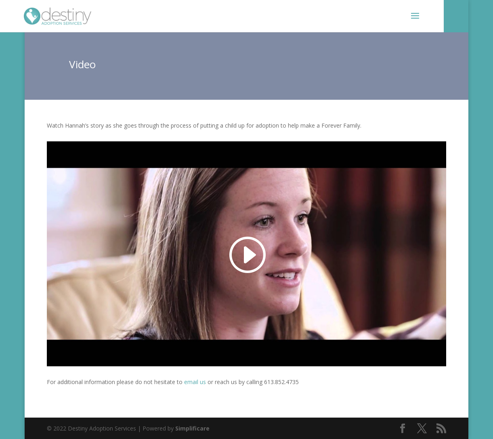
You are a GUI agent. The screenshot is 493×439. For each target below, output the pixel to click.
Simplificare (192, 428)
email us (195, 382)
